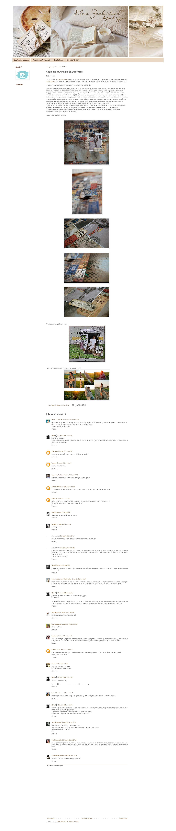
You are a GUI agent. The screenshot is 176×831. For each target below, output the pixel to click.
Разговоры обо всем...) (41, 60)
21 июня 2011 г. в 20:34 (67, 612)
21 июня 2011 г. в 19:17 (79, 579)
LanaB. (54, 524)
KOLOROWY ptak (57, 755)
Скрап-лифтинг (63, 79)
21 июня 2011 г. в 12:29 (68, 487)
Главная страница (21, 60)
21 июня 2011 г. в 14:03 (64, 524)
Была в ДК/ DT (72, 60)
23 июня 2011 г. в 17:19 (69, 740)
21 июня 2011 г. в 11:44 (64, 463)
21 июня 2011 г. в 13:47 (63, 512)
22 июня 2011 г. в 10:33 (61, 663)
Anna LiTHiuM (56, 487)
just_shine (55, 693)
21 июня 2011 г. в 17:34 (62, 565)
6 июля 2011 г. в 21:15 (70, 755)
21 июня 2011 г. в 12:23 (71, 475)
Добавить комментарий (55, 766)
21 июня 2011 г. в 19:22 (65, 593)
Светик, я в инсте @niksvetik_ (61, 579)
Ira (52, 663)
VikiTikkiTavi (55, 612)
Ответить (54, 429)
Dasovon (54, 636)
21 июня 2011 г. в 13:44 (63, 498)
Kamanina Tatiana (57, 475)
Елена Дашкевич (57, 624)
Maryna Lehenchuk (58, 420)
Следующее (50, 818)
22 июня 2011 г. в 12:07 (66, 693)
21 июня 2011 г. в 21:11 (65, 636)
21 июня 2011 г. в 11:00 (71, 420)
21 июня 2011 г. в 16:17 (67, 536)
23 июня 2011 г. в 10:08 (68, 722)
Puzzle (54, 512)
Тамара (54, 463)
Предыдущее (123, 818)
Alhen (53, 498)
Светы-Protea (50, 81)
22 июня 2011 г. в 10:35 (65, 677)
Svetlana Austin (57, 740)
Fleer (53, 435)
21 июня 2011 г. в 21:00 (70, 624)
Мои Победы (58, 60)
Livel (53, 565)
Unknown (55, 451)
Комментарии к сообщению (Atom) (67, 821)
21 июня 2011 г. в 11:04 (65, 435)
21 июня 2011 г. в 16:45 (67, 548)
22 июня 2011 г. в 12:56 (65, 705)
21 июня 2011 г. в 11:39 (65, 451)
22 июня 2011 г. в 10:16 (65, 650)
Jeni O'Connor (56, 722)
